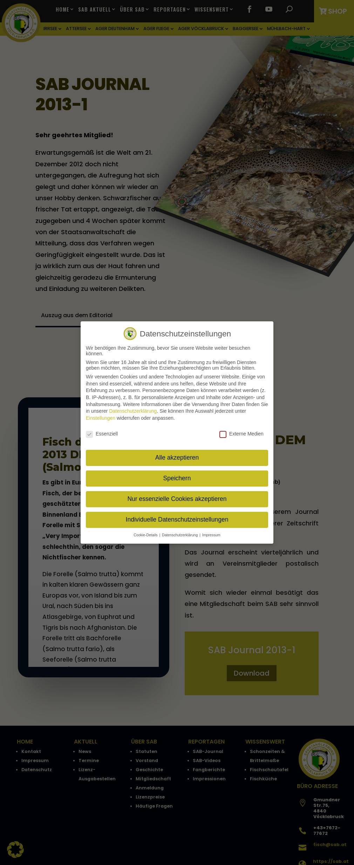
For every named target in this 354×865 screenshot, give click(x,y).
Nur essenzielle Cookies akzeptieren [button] (176, 498)
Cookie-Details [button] (146, 535)
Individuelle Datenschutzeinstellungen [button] (177, 519)
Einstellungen (100, 418)
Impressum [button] (211, 535)
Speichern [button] (177, 478)
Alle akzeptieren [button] (177, 457)
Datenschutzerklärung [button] (180, 535)
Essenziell (102, 434)
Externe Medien (241, 434)
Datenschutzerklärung (133, 411)
